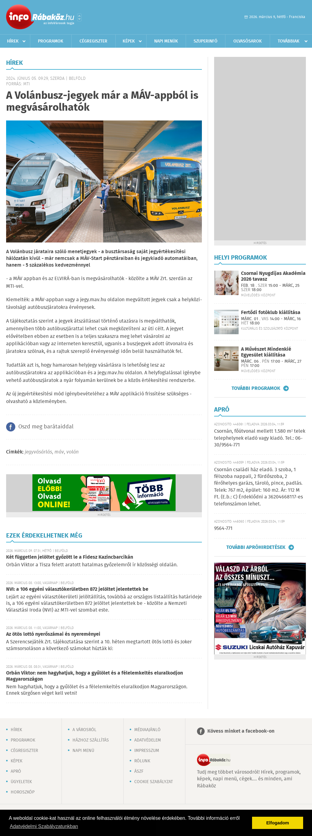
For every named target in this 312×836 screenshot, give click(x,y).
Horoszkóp (23, 792)
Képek (129, 41)
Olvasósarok (247, 41)
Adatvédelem (147, 740)
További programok (256, 388)
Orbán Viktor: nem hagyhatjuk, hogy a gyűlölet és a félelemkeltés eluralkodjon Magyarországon (94, 676)
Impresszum (146, 750)
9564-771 (223, 528)
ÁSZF (138, 771)
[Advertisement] (260, 148)
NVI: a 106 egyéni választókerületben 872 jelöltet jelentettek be (77, 589)
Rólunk (142, 761)
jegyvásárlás (38, 452)
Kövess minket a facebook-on (240, 731)
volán (72, 452)
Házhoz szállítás (90, 740)
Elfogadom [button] (277, 822)
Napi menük (166, 41)
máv (59, 452)
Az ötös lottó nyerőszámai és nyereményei (53, 634)
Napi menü (83, 750)
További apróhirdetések (255, 547)
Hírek (13, 41)
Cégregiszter (93, 41)
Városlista (79, 17)
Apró (16, 771)
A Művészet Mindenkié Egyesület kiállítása (266, 352)
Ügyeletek (21, 782)
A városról (84, 730)
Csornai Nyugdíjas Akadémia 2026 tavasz (273, 276)
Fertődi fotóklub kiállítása (270, 312)
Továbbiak (288, 41)
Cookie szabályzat (153, 782)
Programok (50, 41)
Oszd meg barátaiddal (45, 427)
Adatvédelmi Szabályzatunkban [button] (44, 826)
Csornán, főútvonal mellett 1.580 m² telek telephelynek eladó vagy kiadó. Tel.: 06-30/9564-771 (259, 438)
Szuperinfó (205, 41)
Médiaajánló (147, 730)
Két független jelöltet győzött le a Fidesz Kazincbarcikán (69, 557)
